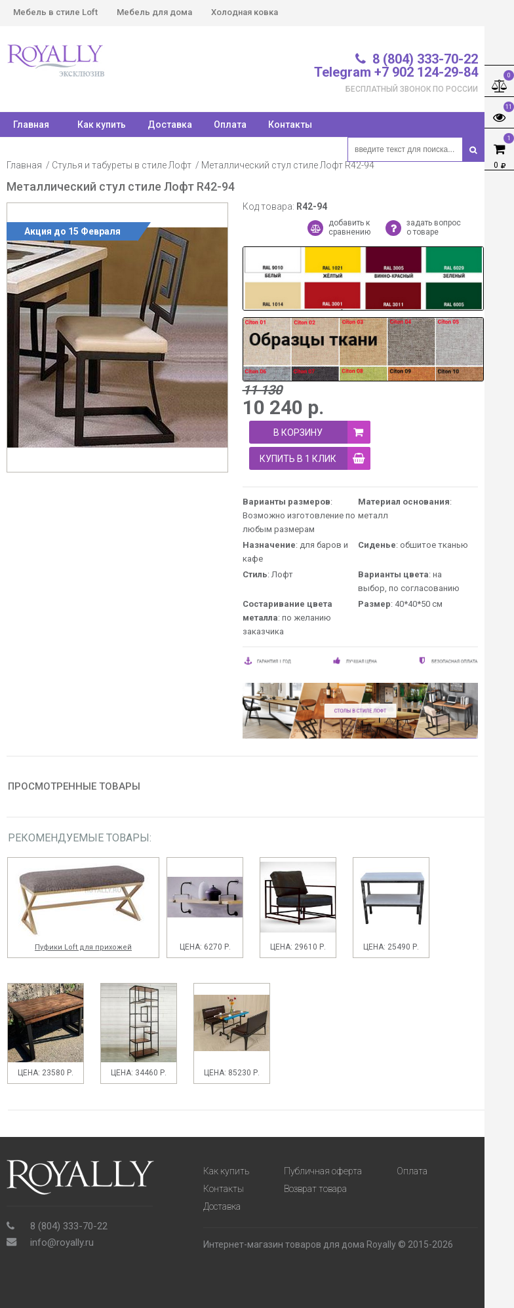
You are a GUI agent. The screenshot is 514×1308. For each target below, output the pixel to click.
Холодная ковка (244, 12)
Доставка (170, 124)
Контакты (290, 124)
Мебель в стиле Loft (55, 12)
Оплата (230, 124)
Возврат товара (315, 1188)
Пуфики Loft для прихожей (83, 947)
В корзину (321, 432)
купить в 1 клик (315, 458)
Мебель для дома (154, 12)
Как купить (101, 124)
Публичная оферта (323, 1171)
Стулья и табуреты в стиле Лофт (121, 165)
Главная (24, 165)
